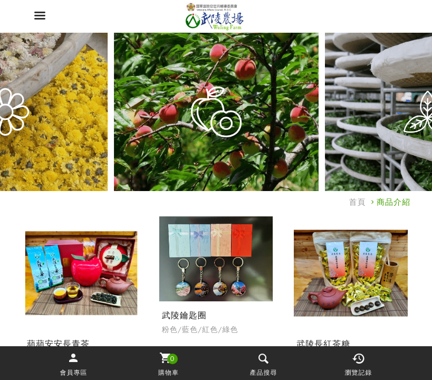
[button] (73, 363)
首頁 (357, 202)
